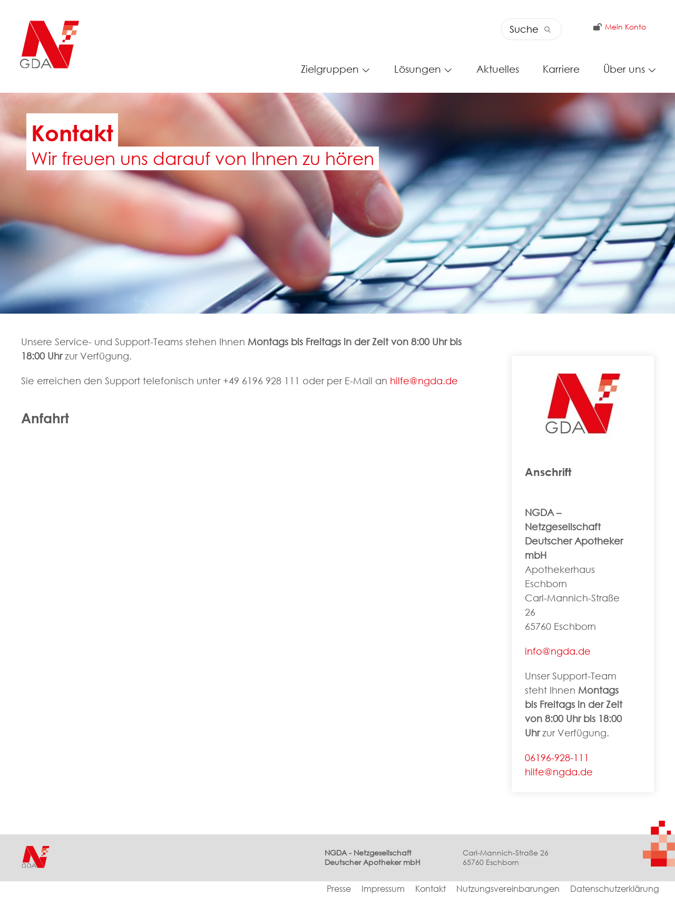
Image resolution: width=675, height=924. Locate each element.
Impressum (383, 917)
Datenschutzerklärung (614, 917)
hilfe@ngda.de (424, 408)
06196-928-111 (557, 785)
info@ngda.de (558, 678)
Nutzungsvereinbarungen (508, 917)
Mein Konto (617, 30)
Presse (339, 917)
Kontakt (430, 917)
